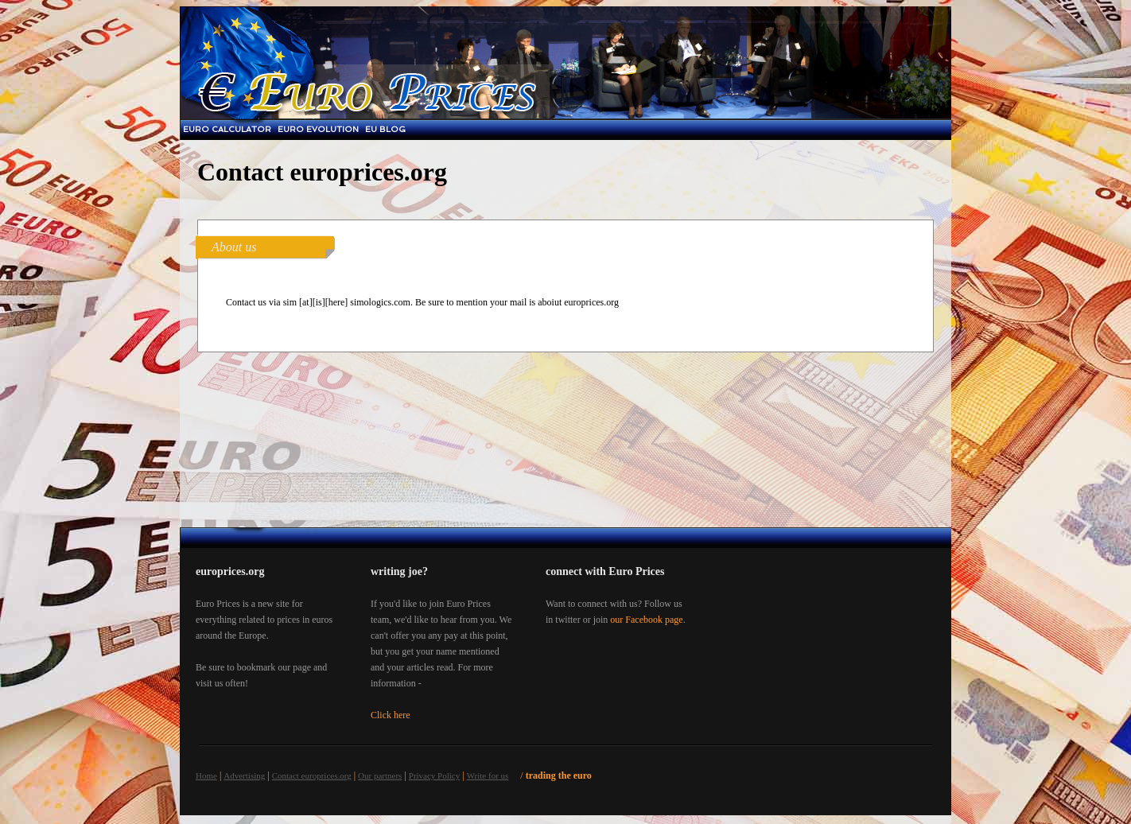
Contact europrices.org (312, 775)
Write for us (488, 775)
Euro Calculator (227, 129)
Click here (390, 715)
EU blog (385, 129)
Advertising (244, 775)
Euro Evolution (318, 129)
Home (206, 775)
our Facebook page (646, 619)
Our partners (380, 775)
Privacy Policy (434, 775)
